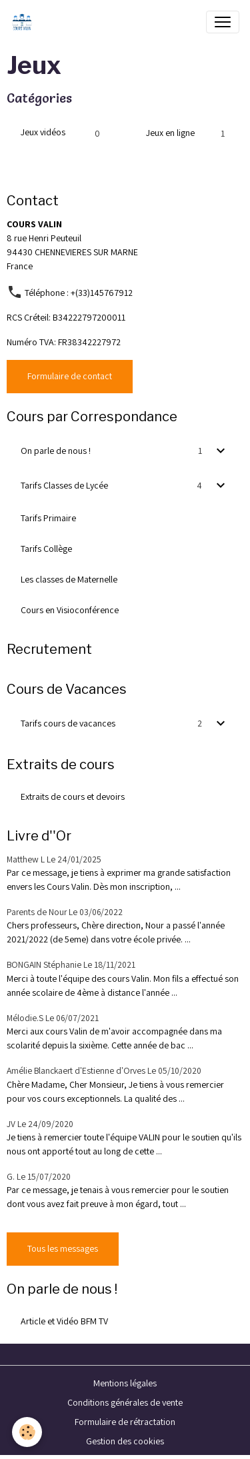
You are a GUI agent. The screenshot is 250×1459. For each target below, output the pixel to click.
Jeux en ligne (170, 133)
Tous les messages (62, 1248)
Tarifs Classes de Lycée (64, 485)
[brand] (25, 22)
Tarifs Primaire (48, 518)
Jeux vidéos (43, 132)
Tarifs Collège (46, 549)
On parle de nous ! (56, 451)
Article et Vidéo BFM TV (64, 1321)
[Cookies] (27, 1432)
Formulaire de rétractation (125, 1422)
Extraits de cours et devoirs (73, 796)
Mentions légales (125, 1383)
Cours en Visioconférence (70, 610)
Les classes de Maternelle (69, 579)
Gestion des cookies (125, 1441)
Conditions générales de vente (125, 1402)
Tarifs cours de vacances (68, 723)
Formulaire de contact (69, 376)
